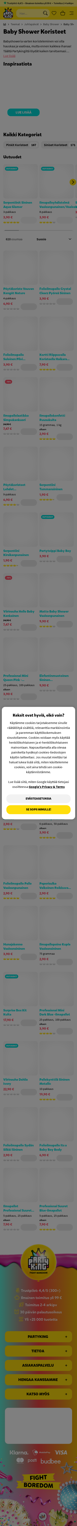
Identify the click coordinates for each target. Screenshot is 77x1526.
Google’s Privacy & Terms (47, 787)
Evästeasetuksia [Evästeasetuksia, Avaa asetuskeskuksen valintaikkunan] (38, 799)
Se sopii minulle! (38, 810)
